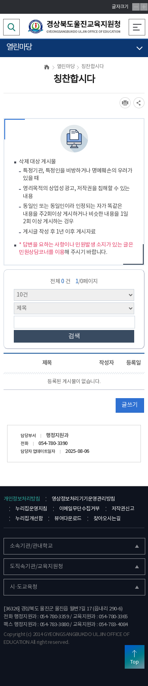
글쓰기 (129, 405)
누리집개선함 (29, 519)
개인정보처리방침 (22, 499)
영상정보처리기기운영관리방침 (83, 499)
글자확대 (144, 7)
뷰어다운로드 (68, 519)
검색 (74, 336)
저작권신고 (123, 509)
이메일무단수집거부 (79, 509)
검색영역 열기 (11, 27)
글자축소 (136, 7)
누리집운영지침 (31, 509)
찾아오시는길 (107, 519)
